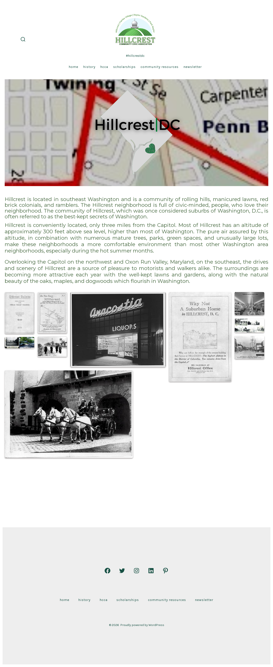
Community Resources (160, 67)
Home (73, 67)
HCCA (104, 67)
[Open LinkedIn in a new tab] (151, 570)
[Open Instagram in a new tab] (136, 570)
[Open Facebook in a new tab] (107, 570)
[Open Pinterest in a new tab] (165, 570)
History (89, 67)
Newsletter (192, 67)
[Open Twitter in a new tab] (122, 570)
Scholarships (124, 67)
